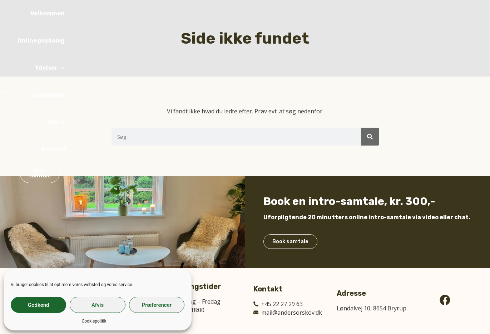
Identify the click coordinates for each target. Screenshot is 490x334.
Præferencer (157, 305)
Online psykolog (258, 13)
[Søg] (370, 137)
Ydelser (307, 13)
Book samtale (294, 267)
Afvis (97, 305)
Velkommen (208, 13)
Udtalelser (348, 13)
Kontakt (413, 13)
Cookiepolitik (93, 321)
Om (382, 13)
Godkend (38, 305)
